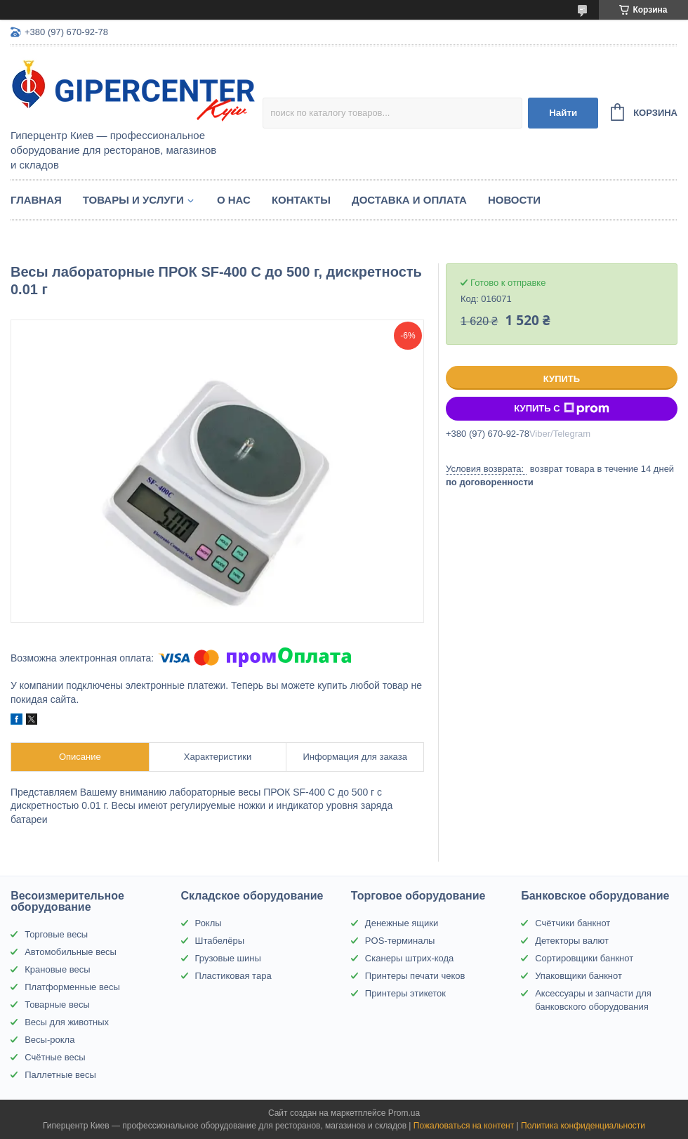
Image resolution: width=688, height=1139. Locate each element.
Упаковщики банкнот (578, 975)
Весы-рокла (49, 1039)
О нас (234, 200)
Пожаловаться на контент (464, 1126)
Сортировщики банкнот (584, 958)
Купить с (561, 408)
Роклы (208, 923)
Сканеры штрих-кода (409, 958)
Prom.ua (404, 1113)
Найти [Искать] (563, 112)
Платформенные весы (72, 987)
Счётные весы (55, 1057)
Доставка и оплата (409, 200)
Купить (561, 379)
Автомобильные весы (71, 952)
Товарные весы (57, 1004)
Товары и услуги (133, 200)
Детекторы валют (572, 940)
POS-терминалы (400, 940)
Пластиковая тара (233, 975)
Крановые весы (57, 969)
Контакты (301, 200)
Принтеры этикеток (405, 993)
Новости (514, 200)
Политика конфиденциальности (583, 1126)
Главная (36, 200)
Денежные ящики (401, 923)
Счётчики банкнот (572, 923)
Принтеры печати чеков (415, 975)
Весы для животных (67, 1022)
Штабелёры (219, 940)
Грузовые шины (228, 958)
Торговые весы (56, 934)
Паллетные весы (60, 1074)
